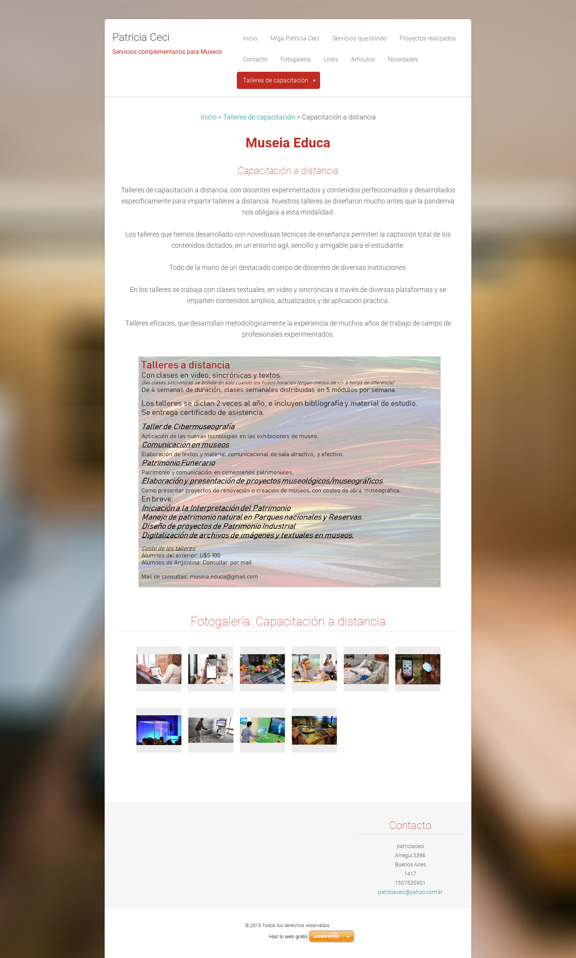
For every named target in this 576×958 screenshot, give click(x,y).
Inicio (209, 117)
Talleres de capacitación (259, 117)
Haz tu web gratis (288, 936)
